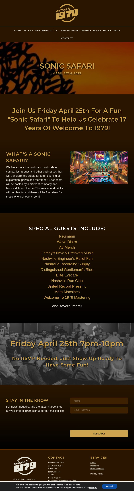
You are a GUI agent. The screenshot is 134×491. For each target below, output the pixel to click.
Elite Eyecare (67, 275)
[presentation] (93, 422)
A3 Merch (67, 247)
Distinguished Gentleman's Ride (67, 270)
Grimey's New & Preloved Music (67, 253)
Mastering (94, 466)
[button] (99, 433)
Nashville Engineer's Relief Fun (67, 258)
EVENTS (86, 30)
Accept (109, 486)
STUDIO (28, 30)
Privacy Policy (96, 474)
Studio (93, 462)
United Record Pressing (67, 286)
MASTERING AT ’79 (46, 30)
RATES (107, 30)
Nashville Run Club (67, 281)
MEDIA (97, 30)
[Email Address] (99, 410)
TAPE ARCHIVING (69, 30)
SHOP (116, 30)
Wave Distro (67, 242)
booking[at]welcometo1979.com (62, 481)
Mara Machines (67, 292)
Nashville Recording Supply (67, 264)
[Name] (99, 401)
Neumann (67, 236)
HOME (17, 30)
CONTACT (67, 38)
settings (92, 487)
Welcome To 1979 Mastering (67, 297)
